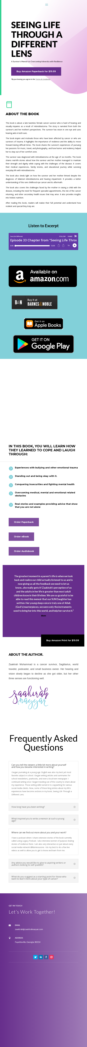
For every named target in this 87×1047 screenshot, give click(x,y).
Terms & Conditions (43, 79)
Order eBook (21, 536)
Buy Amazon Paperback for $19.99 (36, 71)
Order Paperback (24, 522)
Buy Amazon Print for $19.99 (62, 640)
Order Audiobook (24, 551)
